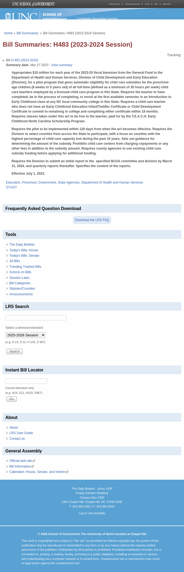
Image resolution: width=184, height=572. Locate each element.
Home (8, 33)
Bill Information (21, 466)
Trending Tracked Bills (25, 267)
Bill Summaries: (28, 33)
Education (13, 182)
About (13, 427)
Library (147, 4)
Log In (83, 513)
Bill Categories (19, 283)
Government (47, 182)
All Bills (14, 261)
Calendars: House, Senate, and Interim (38, 472)
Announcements (21, 294)
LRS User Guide (21, 433)
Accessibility (97, 513)
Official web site (22, 461)
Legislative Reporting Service (97, 19)
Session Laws (19, 278)
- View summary (60, 65)
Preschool (29, 182)
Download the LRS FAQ (92, 220)
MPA (156, 4)
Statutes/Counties (22, 288)
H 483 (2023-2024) (24, 60)
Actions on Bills (20, 272)
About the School (114, 4)
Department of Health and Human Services (112, 182)
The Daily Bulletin (21, 244)
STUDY (11, 187)
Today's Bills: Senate (24, 256)
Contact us (17, 439)
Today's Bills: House (23, 250)
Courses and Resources (132, 4)
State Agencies (68, 182)
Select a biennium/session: (24, 328)
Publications (167, 4)
